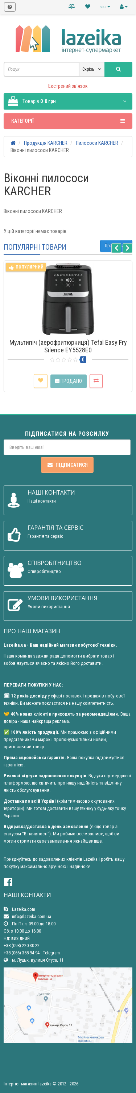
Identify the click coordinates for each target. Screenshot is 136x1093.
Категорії (68, 120)
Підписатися (67, 465)
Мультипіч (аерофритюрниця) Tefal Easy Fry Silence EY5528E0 (68, 346)
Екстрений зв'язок (68, 86)
